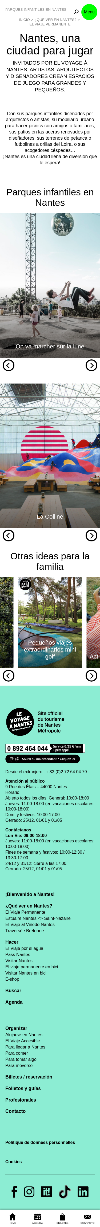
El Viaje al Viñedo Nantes (30, 924)
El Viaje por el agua (24, 948)
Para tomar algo (21, 1059)
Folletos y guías (23, 1088)
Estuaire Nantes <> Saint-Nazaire (38, 918)
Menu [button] (89, 12)
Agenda (14, 1002)
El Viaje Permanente (49, 24)
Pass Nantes (17, 954)
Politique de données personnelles (40, 1142)
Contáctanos (18, 830)
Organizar (16, 1028)
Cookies (13, 1161)
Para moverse (19, 1065)
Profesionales (20, 1100)
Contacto (15, 1111)
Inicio (24, 20)
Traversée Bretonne (24, 930)
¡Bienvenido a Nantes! (30, 894)
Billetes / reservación (28, 1077)
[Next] (91, 365)
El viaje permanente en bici (31, 966)
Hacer (11, 942)
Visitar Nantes (19, 960)
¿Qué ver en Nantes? (56, 20)
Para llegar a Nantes (25, 1046)
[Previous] (8, 365)
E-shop (12, 979)
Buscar (13, 990)
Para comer (16, 1053)
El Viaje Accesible (22, 1040)
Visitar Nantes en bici (25, 973)
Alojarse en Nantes (23, 1034)
